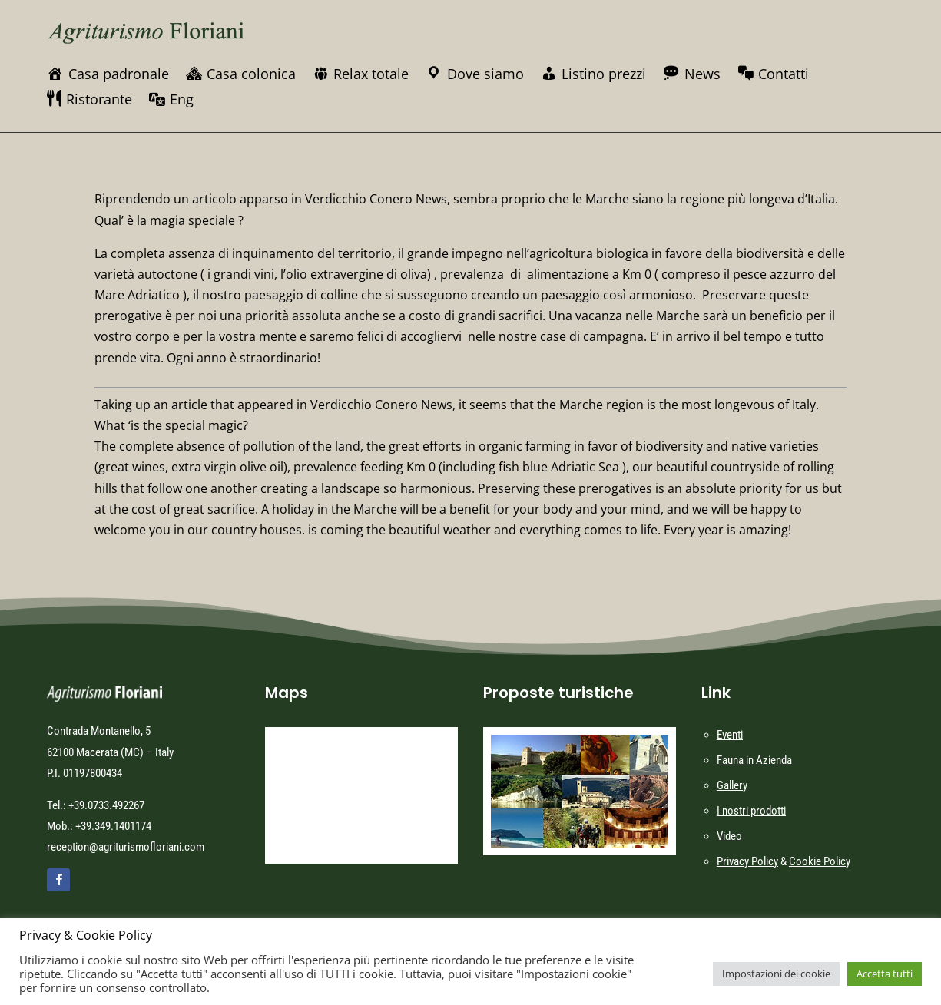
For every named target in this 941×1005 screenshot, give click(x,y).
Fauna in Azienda (754, 760)
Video (729, 836)
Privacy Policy (747, 861)
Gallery (732, 785)
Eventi (730, 735)
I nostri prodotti (751, 811)
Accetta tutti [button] (885, 973)
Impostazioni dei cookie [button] (776, 973)
